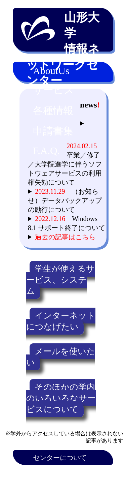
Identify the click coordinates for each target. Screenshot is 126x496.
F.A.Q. (46, 150)
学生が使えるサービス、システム (60, 280)
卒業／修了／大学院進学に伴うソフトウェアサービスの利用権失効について (65, 164)
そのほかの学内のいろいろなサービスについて (61, 398)
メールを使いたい (60, 357)
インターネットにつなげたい (60, 321)
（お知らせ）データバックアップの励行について (65, 200)
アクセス (46, 473)
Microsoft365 (51, 488)
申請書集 (53, 130)
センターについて (60, 457)
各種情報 (53, 110)
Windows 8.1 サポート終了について (66, 223)
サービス (53, 89)
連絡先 (83, 473)
